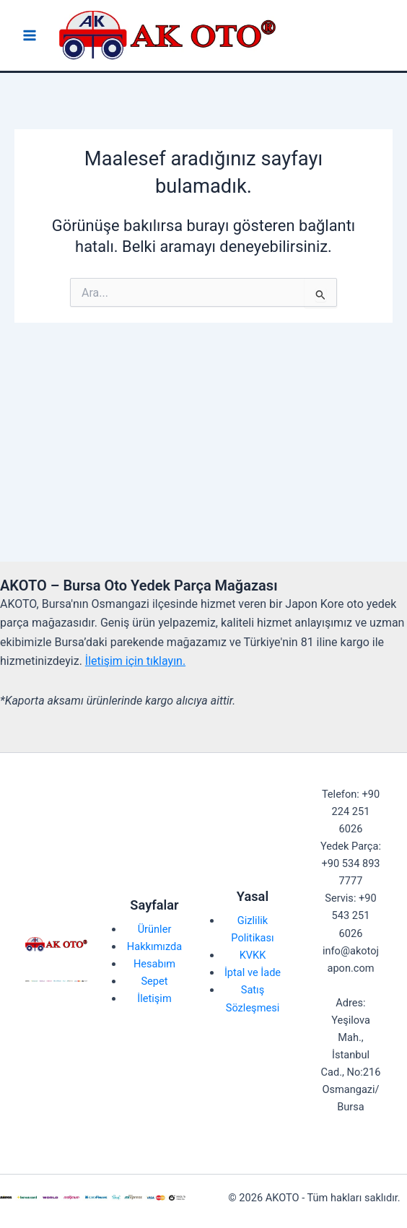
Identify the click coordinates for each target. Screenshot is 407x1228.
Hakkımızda (154, 946)
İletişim (154, 998)
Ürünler (155, 929)
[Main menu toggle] (29, 35)
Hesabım (154, 963)
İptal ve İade (252, 972)
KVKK (253, 955)
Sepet (154, 981)
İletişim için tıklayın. (135, 661)
